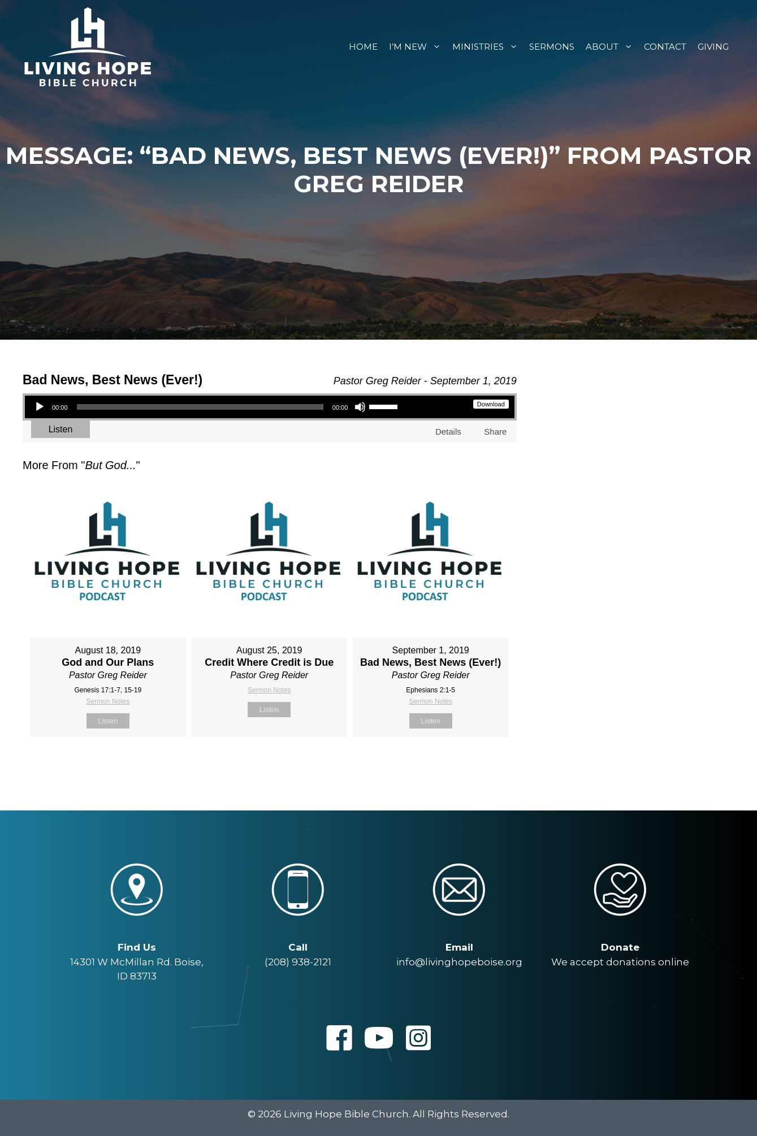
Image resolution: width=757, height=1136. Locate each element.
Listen (61, 429)
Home (363, 46)
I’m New (418, 46)
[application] (215, 407)
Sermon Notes (107, 701)
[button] (339, 1038)
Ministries (488, 46)
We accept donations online (620, 962)
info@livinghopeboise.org (459, 962)
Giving (713, 46)
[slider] (200, 407)
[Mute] (360, 407)
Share (495, 431)
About (612, 46)
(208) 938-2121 (298, 962)
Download (491, 404)
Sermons (551, 46)
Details (448, 431)
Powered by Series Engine (475, 765)
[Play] (39, 407)
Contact (665, 46)
